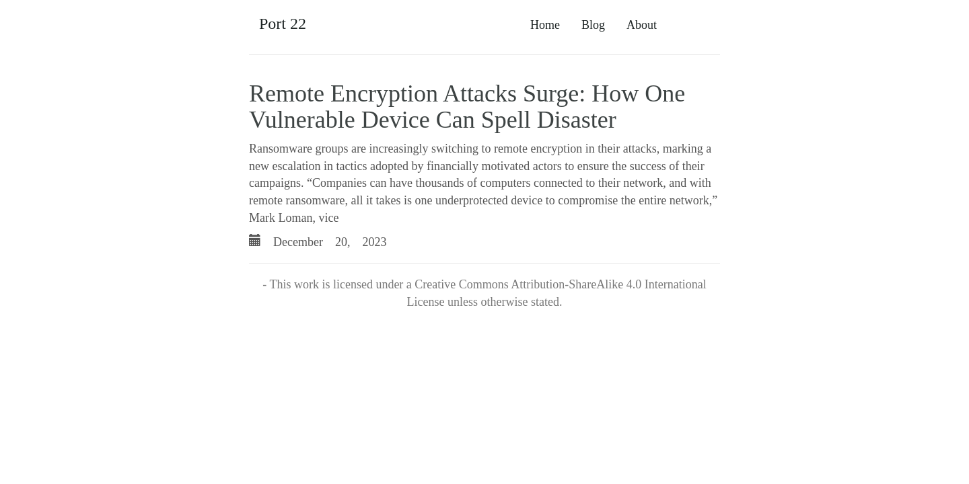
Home (545, 25)
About (641, 25)
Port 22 (282, 23)
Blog (593, 25)
